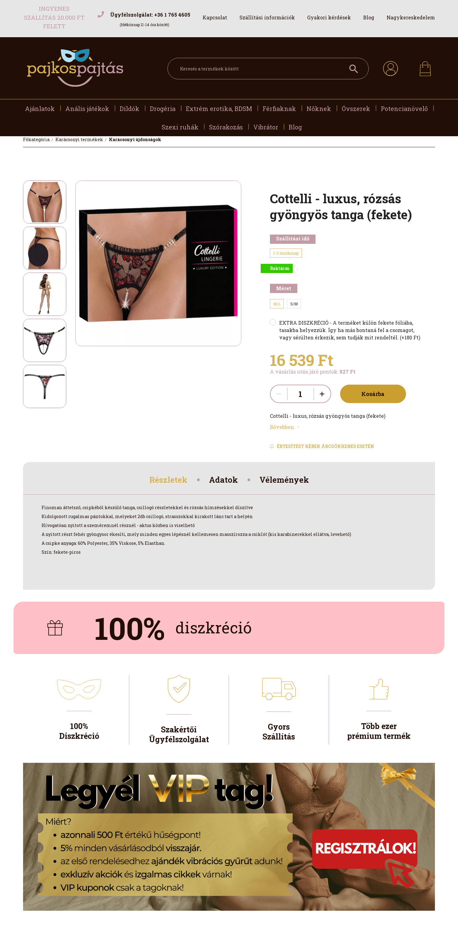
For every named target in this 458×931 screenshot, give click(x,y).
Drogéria (162, 109)
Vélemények (288, 481)
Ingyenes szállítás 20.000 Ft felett (54, 17)
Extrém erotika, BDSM (219, 109)
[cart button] (425, 66)
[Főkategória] (36, 139)
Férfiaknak (279, 109)
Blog (368, 17)
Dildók (129, 109)
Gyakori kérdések (329, 17)
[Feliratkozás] (322, 446)
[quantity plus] (322, 394)
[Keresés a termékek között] (268, 68)
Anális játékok (87, 109)
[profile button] (390, 67)
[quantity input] (300, 393)
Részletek (164, 481)
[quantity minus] (279, 394)
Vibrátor (265, 127)
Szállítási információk (267, 17)
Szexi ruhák (180, 127)
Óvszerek (356, 109)
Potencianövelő (404, 109)
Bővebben (282, 427)
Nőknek (319, 109)
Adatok (223, 481)
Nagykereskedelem (411, 17)
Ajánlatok (40, 109)
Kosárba (370, 394)
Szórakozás (226, 127)
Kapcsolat (215, 17)
